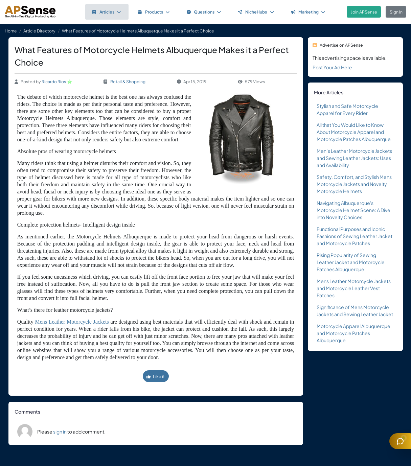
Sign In (396, 12)
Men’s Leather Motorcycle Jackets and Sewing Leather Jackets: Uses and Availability (354, 158)
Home (11, 30)
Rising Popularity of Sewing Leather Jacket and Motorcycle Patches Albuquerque (351, 262)
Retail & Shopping (127, 81)
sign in (60, 431)
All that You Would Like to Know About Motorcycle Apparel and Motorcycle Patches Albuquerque (354, 132)
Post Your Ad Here (332, 67)
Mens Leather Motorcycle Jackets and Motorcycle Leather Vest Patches (354, 288)
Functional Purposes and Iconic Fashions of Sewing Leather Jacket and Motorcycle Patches (354, 236)
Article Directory (39, 30)
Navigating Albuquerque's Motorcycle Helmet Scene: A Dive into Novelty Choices (353, 210)
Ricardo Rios (54, 81)
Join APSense (364, 12)
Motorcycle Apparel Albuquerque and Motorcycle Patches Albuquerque (353, 333)
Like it (155, 376)
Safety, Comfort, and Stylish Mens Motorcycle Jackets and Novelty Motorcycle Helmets (354, 184)
